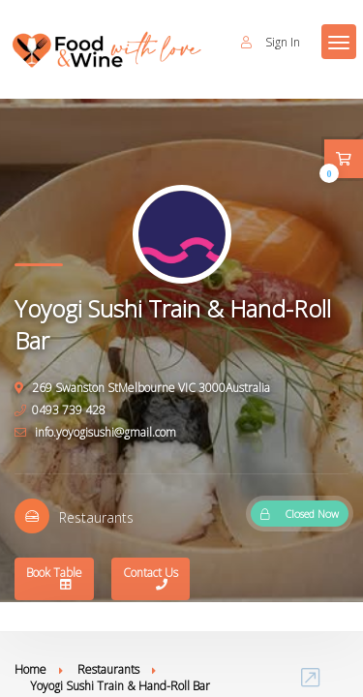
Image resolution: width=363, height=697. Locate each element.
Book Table (54, 580)
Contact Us (150, 580)
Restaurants (108, 669)
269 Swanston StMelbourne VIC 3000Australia (142, 387)
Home (30, 669)
